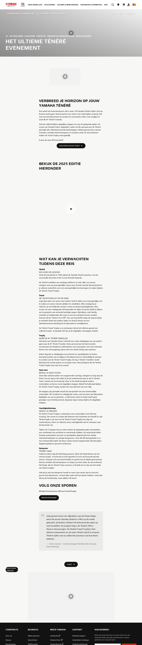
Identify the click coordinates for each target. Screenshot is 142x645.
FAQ (121, 13)
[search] (112, 4)
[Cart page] (123, 4)
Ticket (114, 13)
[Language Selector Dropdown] (134, 4)
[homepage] (11, 5)
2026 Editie (131, 13)
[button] (71, 209)
